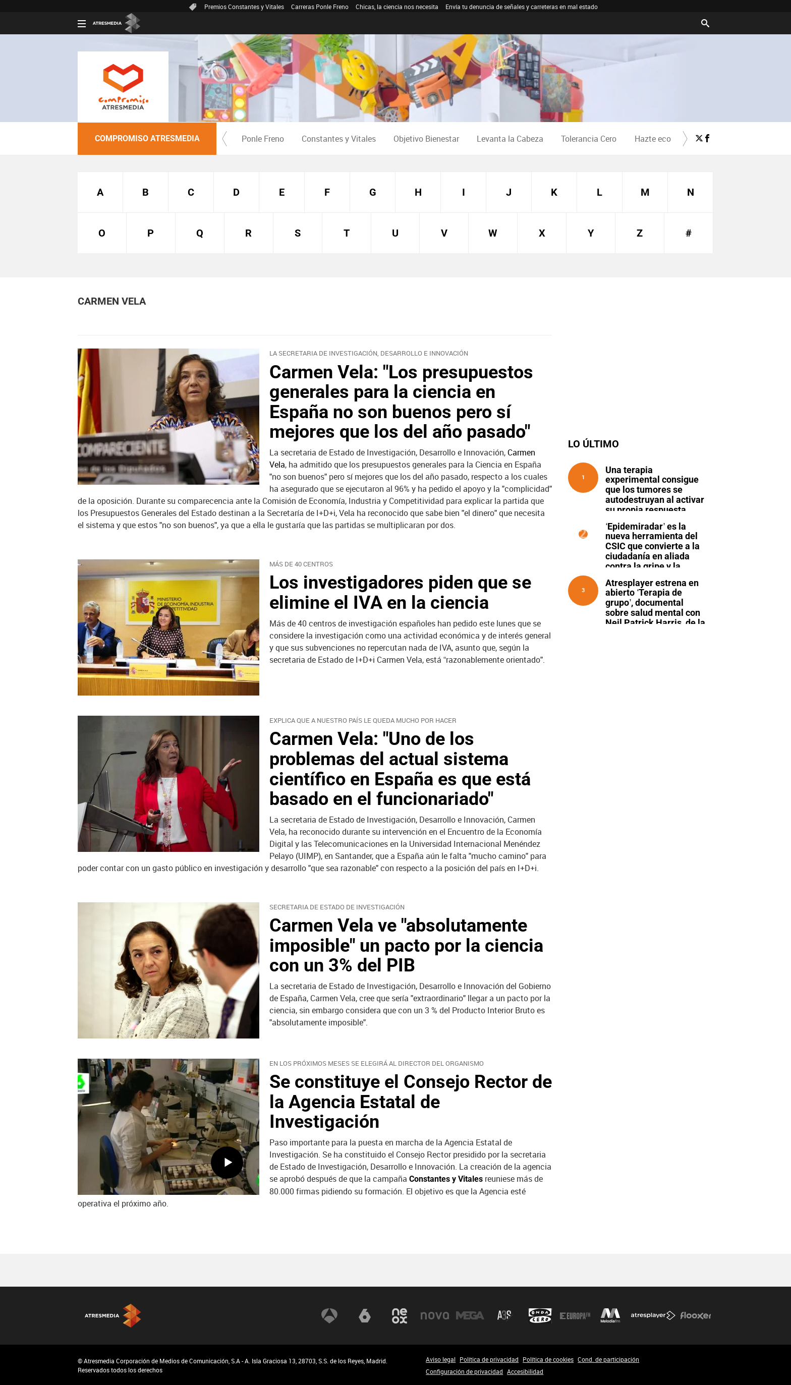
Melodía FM (610, 1315)
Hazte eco (653, 138)
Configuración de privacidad (464, 1371)
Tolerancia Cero (588, 138)
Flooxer (696, 1315)
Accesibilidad (525, 1371)
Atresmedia (113, 1316)
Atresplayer (653, 1315)
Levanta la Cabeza (510, 138)
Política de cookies (548, 1359)
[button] (224, 139)
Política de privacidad (489, 1359)
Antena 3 (329, 1315)
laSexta (365, 1315)
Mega (470, 1315)
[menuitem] (263, 139)
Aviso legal (441, 1359)
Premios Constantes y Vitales (244, 7)
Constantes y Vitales (339, 138)
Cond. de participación (608, 1359)
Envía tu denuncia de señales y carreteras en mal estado (521, 7)
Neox (399, 1315)
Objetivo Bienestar (426, 138)
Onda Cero (540, 1315)
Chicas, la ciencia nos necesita (397, 7)
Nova (435, 1315)
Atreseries (505, 1315)
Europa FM (575, 1315)
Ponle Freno (263, 138)
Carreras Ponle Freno (320, 7)
